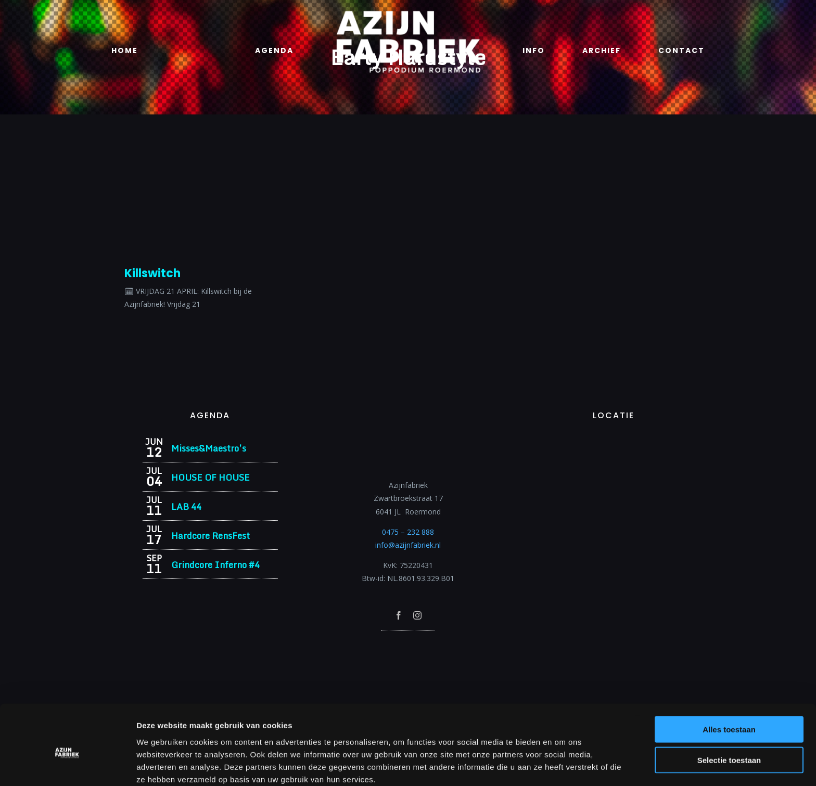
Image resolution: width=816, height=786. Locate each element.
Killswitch (152, 273)
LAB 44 (186, 506)
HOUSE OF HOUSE (210, 477)
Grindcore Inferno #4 (215, 565)
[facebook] (398, 615)
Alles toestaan (729, 682)
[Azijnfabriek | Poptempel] (408, 644)
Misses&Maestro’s (208, 448)
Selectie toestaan (729, 712)
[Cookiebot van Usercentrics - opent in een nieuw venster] (67, 766)
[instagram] (417, 615)
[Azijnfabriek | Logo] (408, 14)
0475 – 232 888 (408, 532)
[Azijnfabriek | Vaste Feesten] (613, 441)
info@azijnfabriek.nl (408, 545)
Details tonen (562, 765)
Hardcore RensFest (210, 536)
